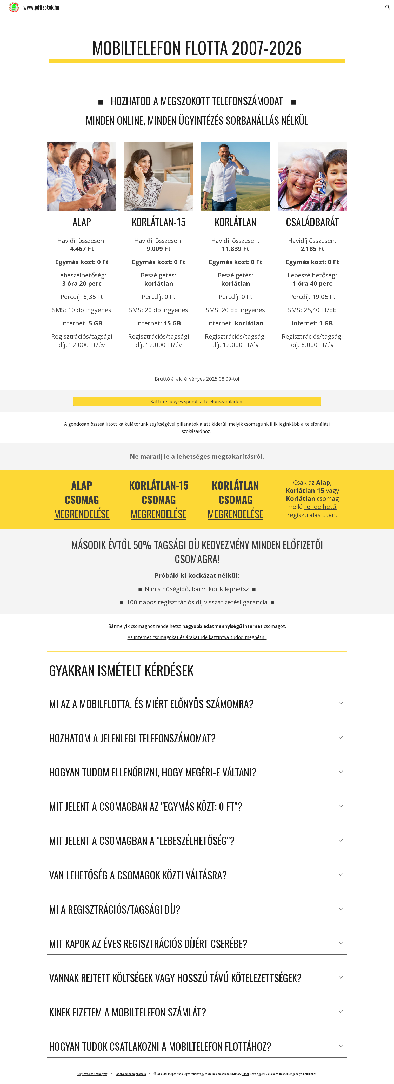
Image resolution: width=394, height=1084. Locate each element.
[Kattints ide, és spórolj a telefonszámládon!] (197, 401)
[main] (197, 50)
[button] (388, 7)
